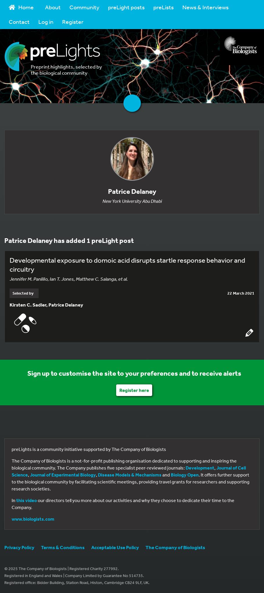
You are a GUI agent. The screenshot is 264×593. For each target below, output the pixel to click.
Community (84, 7)
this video (26, 500)
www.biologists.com (33, 519)
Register (72, 21)
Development (200, 468)
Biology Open (185, 475)
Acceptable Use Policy (115, 547)
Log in (45, 21)
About (53, 7)
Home (21, 7)
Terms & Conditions (63, 547)
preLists (163, 7)
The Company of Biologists (175, 547)
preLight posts (126, 7)
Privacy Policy (19, 547)
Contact (19, 21)
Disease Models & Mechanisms (129, 475)
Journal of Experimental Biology (63, 475)
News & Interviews (205, 7)
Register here (134, 390)
